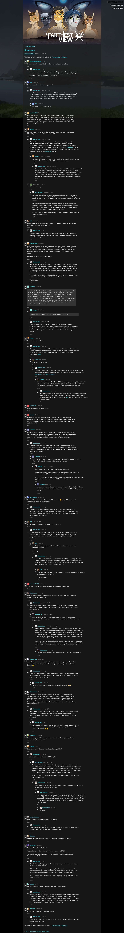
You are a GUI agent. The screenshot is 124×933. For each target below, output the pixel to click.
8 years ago (39, 908)
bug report (38, 374)
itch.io (27, 931)
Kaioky (32, 884)
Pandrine (40, 466)
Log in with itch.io (29, 53)
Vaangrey (32, 286)
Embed (47, 931)
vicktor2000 (33, 405)
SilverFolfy (33, 845)
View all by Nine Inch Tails (35, 931)
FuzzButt (37, 359)
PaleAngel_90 (33, 593)
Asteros (32, 129)
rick (31, 220)
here (39, 354)
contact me (48, 151)
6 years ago (35, 521)
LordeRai (32, 429)
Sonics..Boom (33, 497)
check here (70, 147)
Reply (28, 66)
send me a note (49, 374)
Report (43, 931)
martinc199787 (34, 112)
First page (64, 57)
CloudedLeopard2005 (35, 61)
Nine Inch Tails (36, 69)
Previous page (56, 57)
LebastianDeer (36, 754)
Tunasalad (32, 836)
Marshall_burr (33, 659)
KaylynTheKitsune (34, 817)
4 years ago (45, 466)
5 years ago (44, 61)
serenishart (33, 735)
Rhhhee (32, 746)
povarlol (32, 414)
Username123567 (34, 583)
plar (31, 82)
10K (31, 521)
